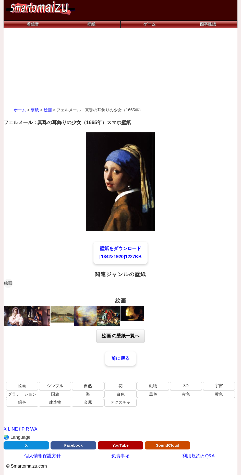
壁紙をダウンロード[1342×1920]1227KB (121, 252)
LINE (13, 429)
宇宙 (219, 386)
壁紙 (91, 24)
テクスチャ (120, 402)
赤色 (186, 394)
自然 (88, 386)
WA (34, 429)
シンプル (55, 386)
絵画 (8, 283)
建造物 (55, 402)
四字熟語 (208, 24)
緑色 (22, 402)
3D (185, 386)
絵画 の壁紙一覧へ (121, 335)
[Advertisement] (120, 66)
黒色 (153, 394)
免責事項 (120, 455)
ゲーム (149, 24)
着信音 (33, 24)
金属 (88, 402)
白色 (120, 394)
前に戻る (120, 358)
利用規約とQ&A (198, 455)
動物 (153, 386)
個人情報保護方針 (42, 455)
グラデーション (22, 394)
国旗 (55, 394)
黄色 (219, 394)
